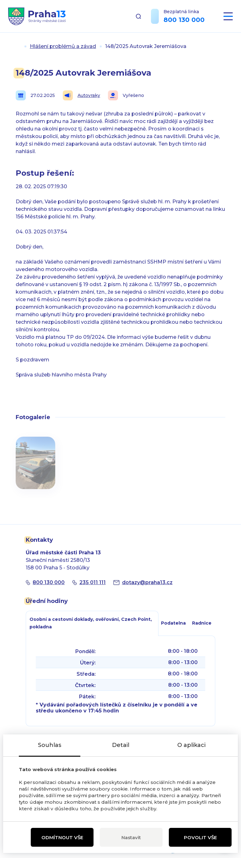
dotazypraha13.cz (147, 582)
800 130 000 (184, 20)
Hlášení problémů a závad (63, 46)
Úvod (18, 46)
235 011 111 (92, 582)
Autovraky (81, 95)
